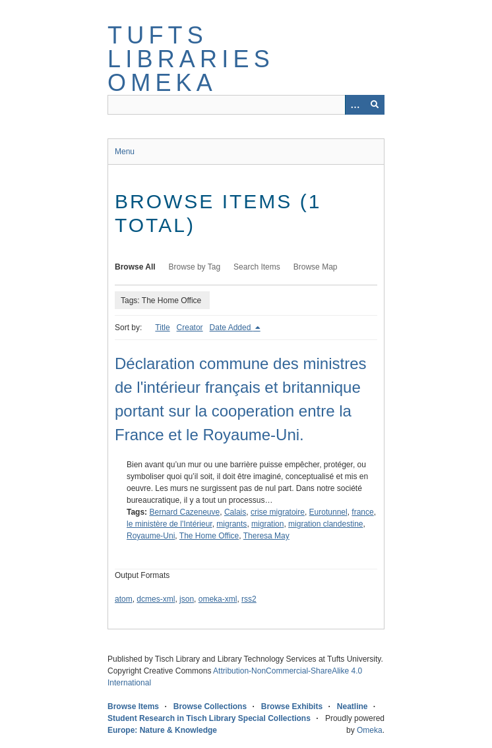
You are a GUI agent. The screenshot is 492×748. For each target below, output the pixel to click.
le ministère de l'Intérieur (169, 524)
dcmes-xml (156, 599)
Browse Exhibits (292, 706)
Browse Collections (210, 706)
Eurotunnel (328, 512)
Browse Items (133, 706)
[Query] (246, 105)
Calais (235, 512)
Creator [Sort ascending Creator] (190, 327)
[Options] (355, 105)
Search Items (256, 267)
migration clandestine (325, 524)
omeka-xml (218, 599)
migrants (231, 524)
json (186, 599)
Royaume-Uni (151, 535)
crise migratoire (278, 512)
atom (124, 599)
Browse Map (315, 267)
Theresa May (266, 535)
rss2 (249, 599)
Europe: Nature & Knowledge (162, 730)
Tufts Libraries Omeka (191, 59)
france (362, 512)
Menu (125, 151)
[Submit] (374, 105)
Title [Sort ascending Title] (162, 327)
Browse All (135, 267)
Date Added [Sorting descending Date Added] (231, 327)
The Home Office (209, 535)
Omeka (370, 730)
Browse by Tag (195, 267)
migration (267, 524)
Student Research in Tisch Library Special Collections (209, 718)
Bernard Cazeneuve (184, 512)
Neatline (352, 706)
